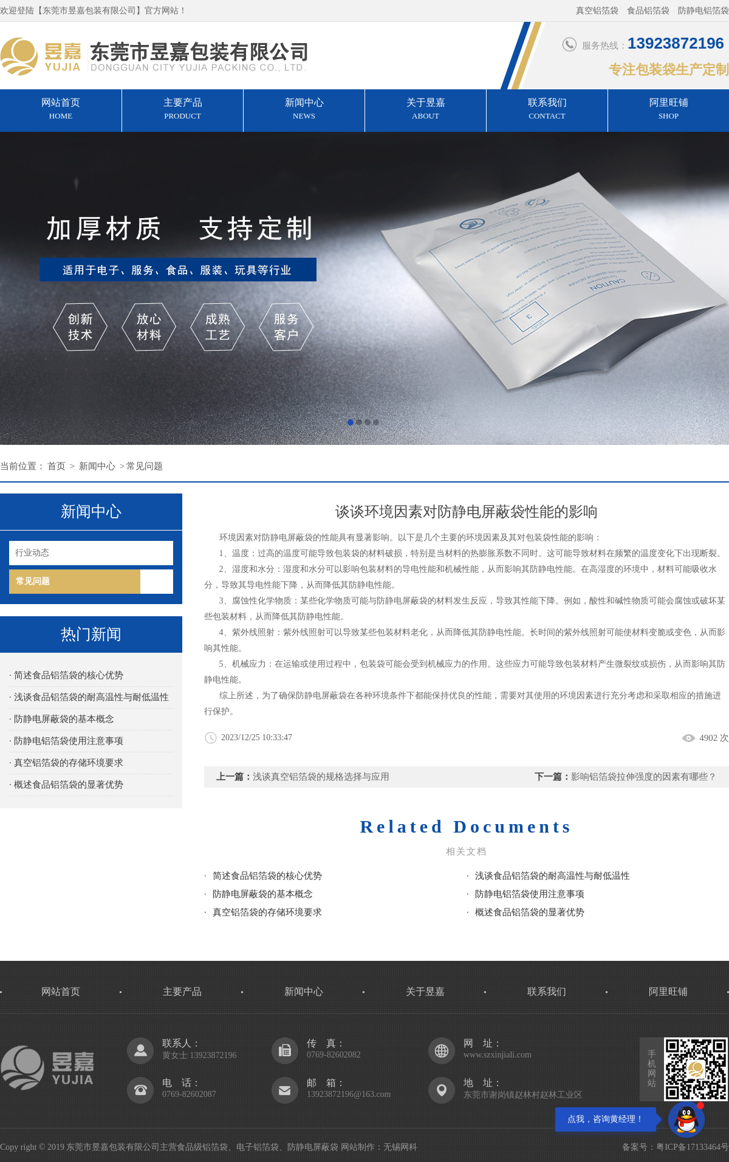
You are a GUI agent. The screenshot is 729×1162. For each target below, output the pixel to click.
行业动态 (32, 552)
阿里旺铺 (668, 110)
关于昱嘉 (425, 110)
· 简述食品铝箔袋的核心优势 (66, 675)
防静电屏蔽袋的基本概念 (263, 894)
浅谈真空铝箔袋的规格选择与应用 (321, 777)
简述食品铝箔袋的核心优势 (267, 876)
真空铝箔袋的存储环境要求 (267, 912)
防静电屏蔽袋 (402, 600)
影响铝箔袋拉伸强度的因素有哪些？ (644, 777)
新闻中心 (304, 110)
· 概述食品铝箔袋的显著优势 (66, 784)
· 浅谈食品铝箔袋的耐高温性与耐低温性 (89, 697)
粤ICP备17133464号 (692, 1147)
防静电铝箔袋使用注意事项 (529, 894)
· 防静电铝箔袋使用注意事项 (66, 741)
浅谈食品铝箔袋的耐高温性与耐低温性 (552, 876)
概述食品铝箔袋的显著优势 (529, 912)
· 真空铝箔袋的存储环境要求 (66, 763)
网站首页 (61, 110)
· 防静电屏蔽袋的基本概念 (61, 719)
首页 (56, 466)
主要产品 (182, 110)
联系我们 (547, 110)
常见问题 (144, 466)
